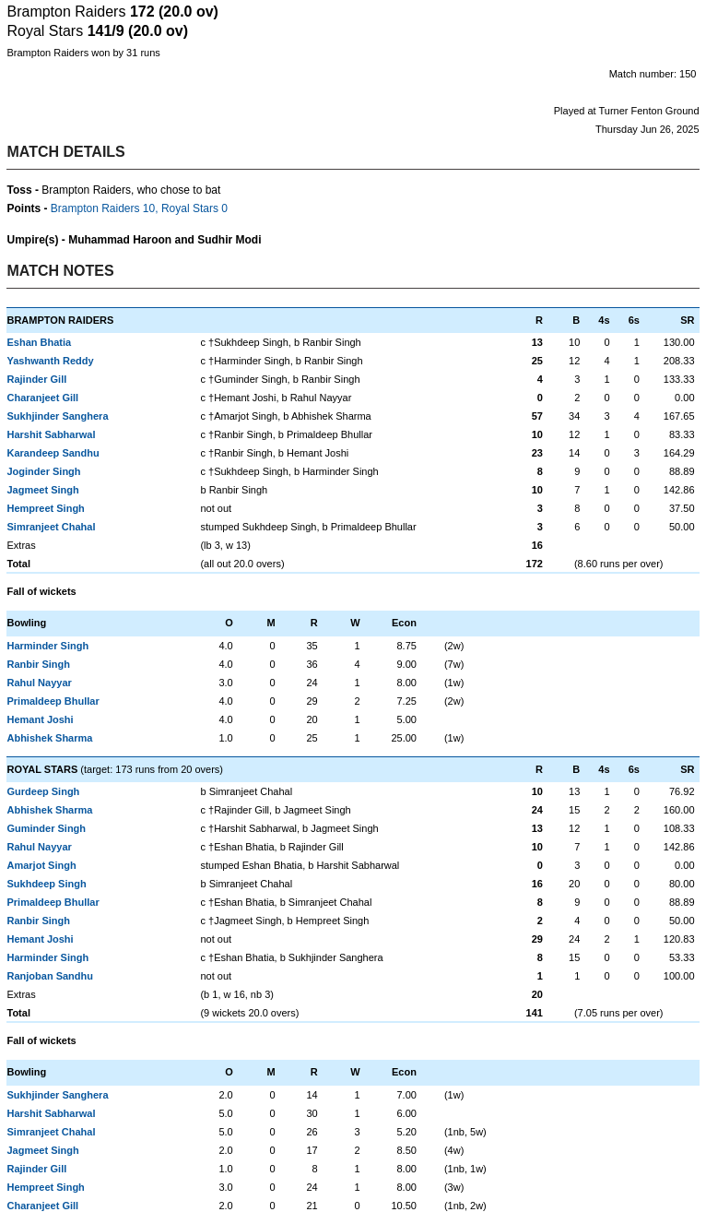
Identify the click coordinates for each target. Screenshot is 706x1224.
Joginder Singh (43, 471)
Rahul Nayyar (38, 682)
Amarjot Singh (41, 865)
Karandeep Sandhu (52, 452)
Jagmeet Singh (42, 489)
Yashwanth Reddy (49, 360)
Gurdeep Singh (42, 791)
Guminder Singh (46, 828)
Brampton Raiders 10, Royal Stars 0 (139, 208)
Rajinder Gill (36, 379)
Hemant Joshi (39, 719)
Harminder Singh (47, 645)
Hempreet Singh (45, 508)
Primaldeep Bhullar (52, 701)
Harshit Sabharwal (50, 434)
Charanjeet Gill (42, 397)
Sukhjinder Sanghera (57, 416)
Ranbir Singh (37, 664)
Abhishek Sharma (49, 737)
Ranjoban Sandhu (49, 975)
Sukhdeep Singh (46, 883)
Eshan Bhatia (38, 342)
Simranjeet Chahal (50, 526)
